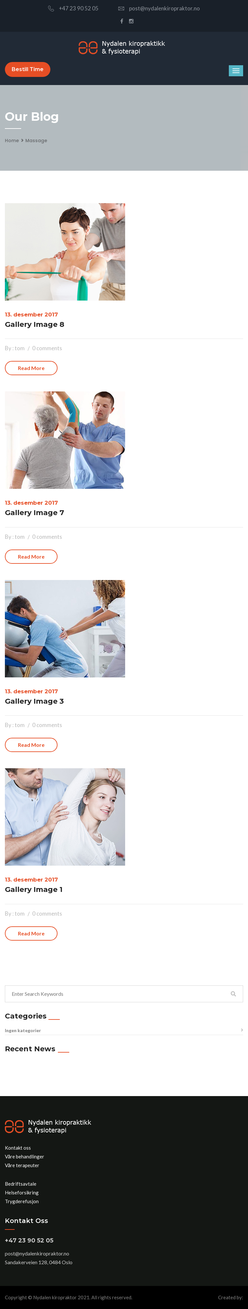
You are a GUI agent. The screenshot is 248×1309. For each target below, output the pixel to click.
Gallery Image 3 (34, 701)
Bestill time (28, 69)
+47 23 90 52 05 (73, 8)
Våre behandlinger (24, 1156)
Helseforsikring (22, 1192)
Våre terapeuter (22, 1165)
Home (12, 140)
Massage (36, 140)
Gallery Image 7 (34, 512)
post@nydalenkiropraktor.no (159, 8)
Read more (31, 368)
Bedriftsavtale (20, 1184)
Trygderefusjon (22, 1201)
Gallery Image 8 (34, 324)
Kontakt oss (18, 1148)
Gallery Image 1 (33, 889)
